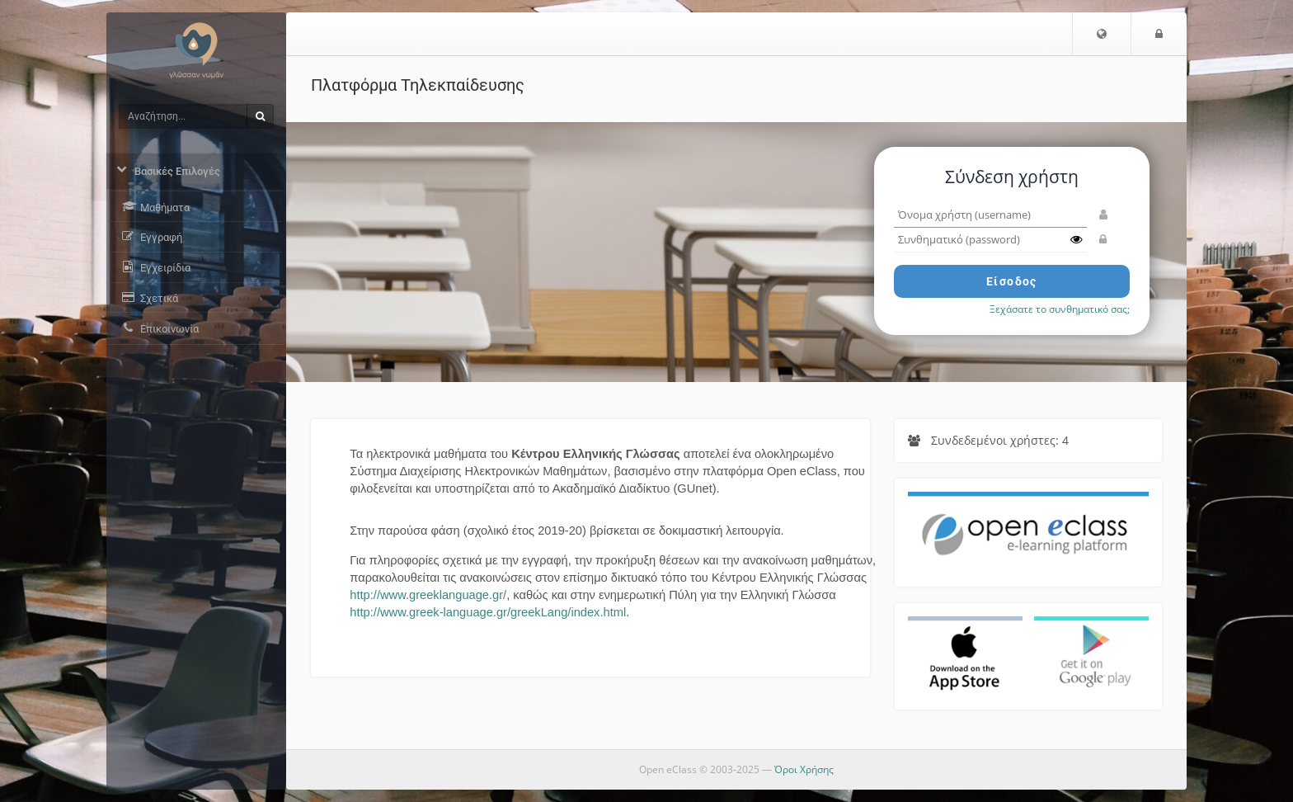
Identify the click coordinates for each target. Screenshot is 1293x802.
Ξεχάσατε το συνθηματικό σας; (1060, 308)
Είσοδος (1011, 281)
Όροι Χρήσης (804, 769)
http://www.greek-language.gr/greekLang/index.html (488, 612)
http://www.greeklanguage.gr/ (428, 595)
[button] (1102, 33)
